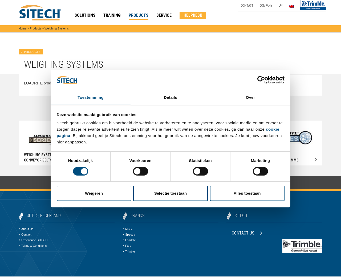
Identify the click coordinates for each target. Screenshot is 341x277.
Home (22, 28)
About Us (26, 229)
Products (35, 28)
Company (266, 5)
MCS (127, 229)
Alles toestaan (247, 193)
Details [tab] (170, 97)
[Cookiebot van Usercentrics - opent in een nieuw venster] (261, 80)
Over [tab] (250, 97)
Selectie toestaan (170, 193)
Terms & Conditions (33, 246)
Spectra (129, 235)
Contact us (247, 233)
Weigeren (94, 193)
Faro (127, 246)
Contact (247, 5)
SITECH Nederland (44, 215)
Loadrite (129, 240)
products (32, 51)
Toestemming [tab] (91, 97)
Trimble (129, 251)
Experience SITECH (33, 240)
